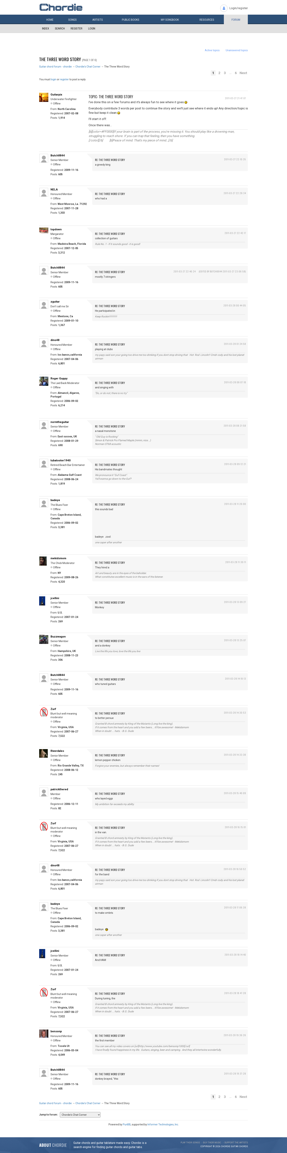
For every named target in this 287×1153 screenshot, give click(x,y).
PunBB (127, 1124)
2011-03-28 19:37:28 (235, 1073)
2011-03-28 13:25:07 (235, 640)
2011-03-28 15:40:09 (235, 793)
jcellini (55, 598)
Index (45, 28)
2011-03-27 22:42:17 (235, 233)
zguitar (55, 301)
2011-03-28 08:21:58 (235, 425)
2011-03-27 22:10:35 (235, 159)
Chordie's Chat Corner (87, 66)
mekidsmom (58, 558)
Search (60, 28)
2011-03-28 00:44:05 (234, 305)
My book (170, 19)
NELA (54, 189)
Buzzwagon (58, 636)
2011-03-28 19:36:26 (235, 1035)
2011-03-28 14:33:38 (235, 754)
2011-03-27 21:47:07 (235, 98)
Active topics (212, 50)
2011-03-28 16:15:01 (235, 827)
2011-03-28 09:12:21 (235, 464)
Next (243, 73)
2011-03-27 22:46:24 (185, 271)
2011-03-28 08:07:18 (235, 382)
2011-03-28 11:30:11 (235, 562)
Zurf (53, 709)
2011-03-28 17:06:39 (235, 907)
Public (130, 19)
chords (243, 1146)
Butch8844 (58, 155)
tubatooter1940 (61, 460)
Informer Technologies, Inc (163, 1124)
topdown (56, 229)
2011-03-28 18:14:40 (235, 954)
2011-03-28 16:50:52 (235, 869)
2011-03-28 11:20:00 (235, 503)
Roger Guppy (59, 378)
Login (91, 28)
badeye (55, 500)
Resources (207, 19)
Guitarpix (56, 94)
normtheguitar (60, 422)
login (53, 79)
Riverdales (57, 751)
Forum (236, 19)
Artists (97, 19)
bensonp (56, 1031)
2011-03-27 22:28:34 (235, 193)
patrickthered (59, 789)
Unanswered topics (237, 50)
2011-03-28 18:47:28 (235, 993)
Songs (72, 19)
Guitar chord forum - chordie (55, 66)
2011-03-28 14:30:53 (235, 712)
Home (49, 19)
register (64, 79)
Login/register (238, 8)
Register (76, 28)
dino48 (55, 340)
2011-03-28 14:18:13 (235, 678)
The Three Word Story (60, 59)
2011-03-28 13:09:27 (235, 601)
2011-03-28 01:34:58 (235, 343)
